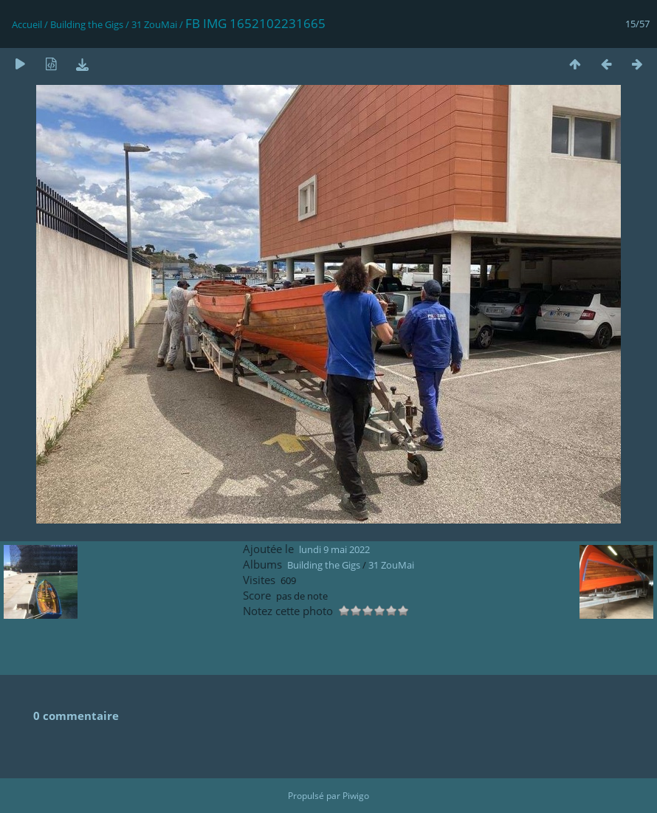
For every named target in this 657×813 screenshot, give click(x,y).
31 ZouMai (154, 24)
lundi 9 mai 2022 (334, 549)
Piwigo (356, 795)
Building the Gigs (86, 24)
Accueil (27, 24)
